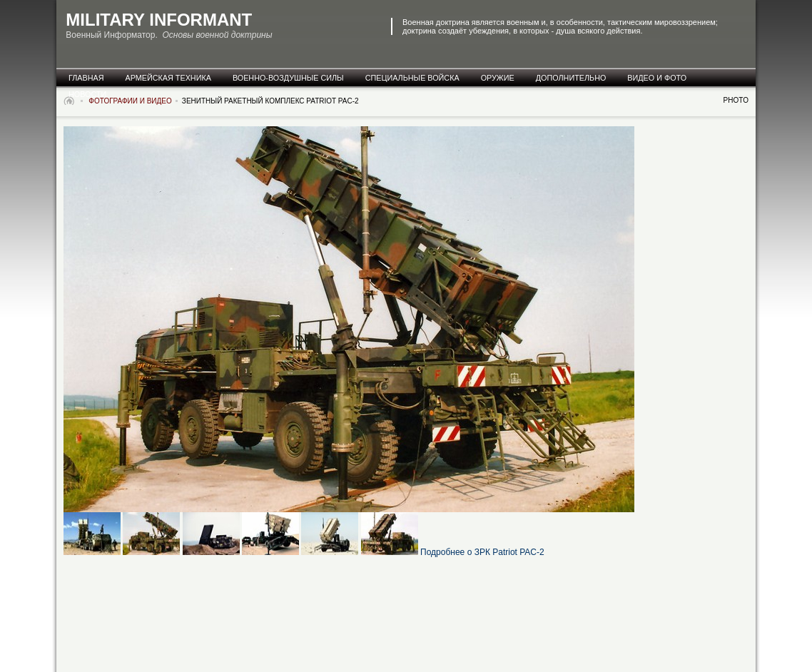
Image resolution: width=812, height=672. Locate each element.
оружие (497, 77)
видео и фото (656, 77)
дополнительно (571, 77)
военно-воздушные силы (288, 77)
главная (86, 77)
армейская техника (168, 77)
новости (87, 94)
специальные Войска (412, 77)
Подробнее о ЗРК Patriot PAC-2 (482, 552)
